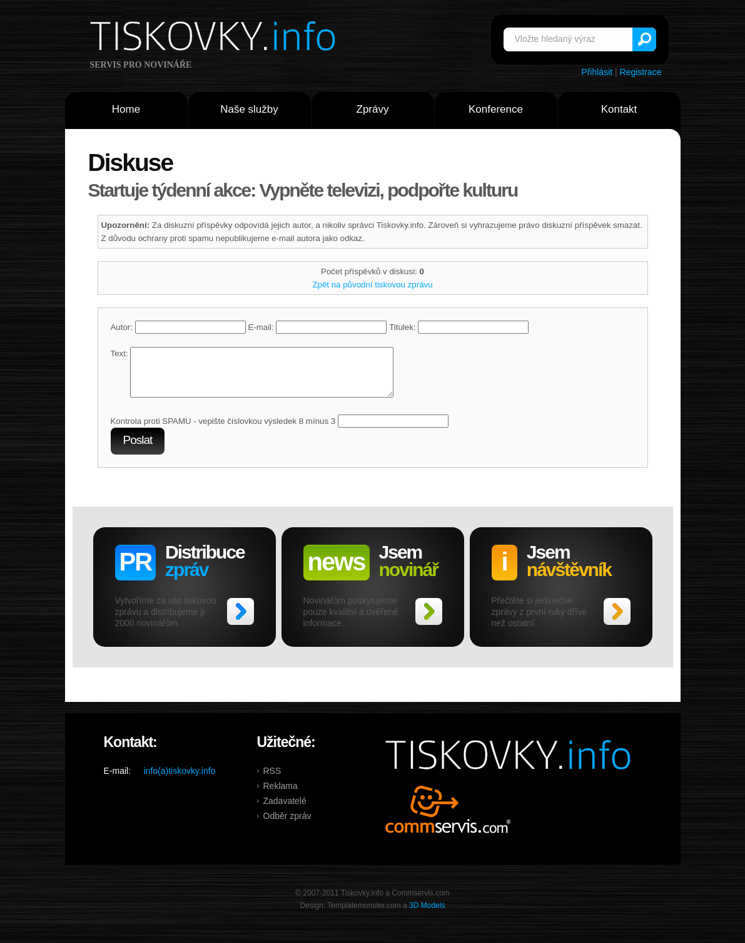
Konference (496, 109)
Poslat (138, 449)
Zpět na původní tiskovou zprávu (372, 284)
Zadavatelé (285, 810)
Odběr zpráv (287, 825)
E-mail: (317, 327)
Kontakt (619, 109)
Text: (119, 353)
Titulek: (459, 327)
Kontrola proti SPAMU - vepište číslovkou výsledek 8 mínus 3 (223, 430)
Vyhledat (644, 39)
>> (240, 620)
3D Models (427, 914)
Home (126, 109)
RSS (272, 780)
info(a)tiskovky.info (180, 780)
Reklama (280, 795)
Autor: (178, 327)
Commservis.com (448, 819)
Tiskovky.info (215, 38)
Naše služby (249, 109)
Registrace (641, 72)
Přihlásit (596, 72)
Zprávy (373, 109)
